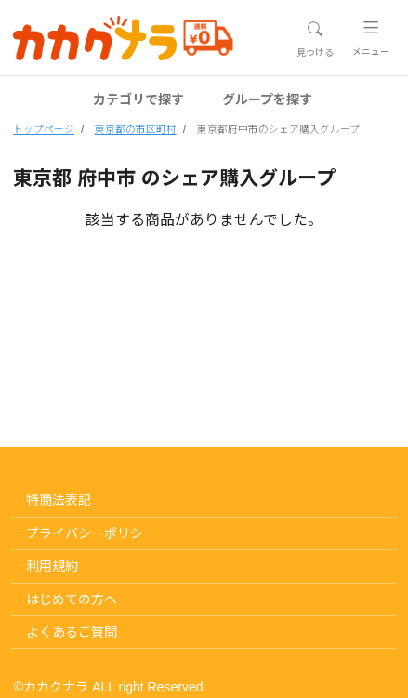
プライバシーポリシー (91, 533)
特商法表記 (58, 500)
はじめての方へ (71, 599)
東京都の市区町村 (136, 129)
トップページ (43, 129)
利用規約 (52, 566)
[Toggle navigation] (314, 39)
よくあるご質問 (71, 632)
